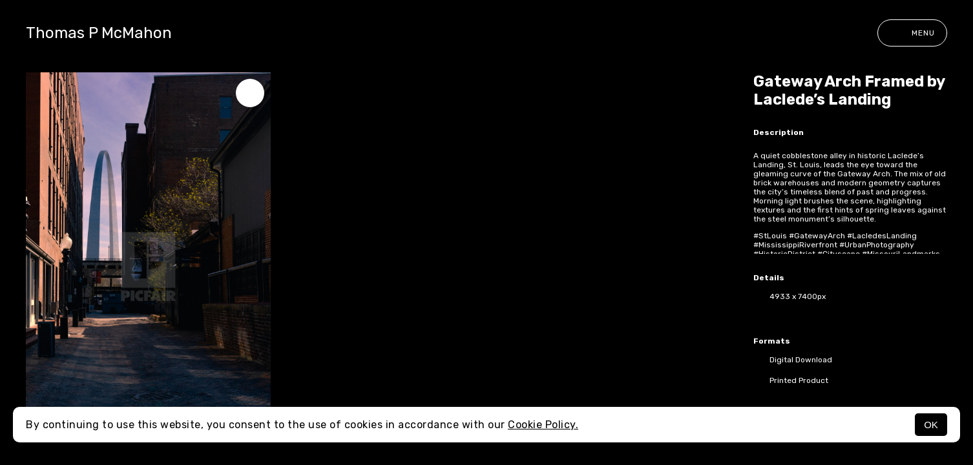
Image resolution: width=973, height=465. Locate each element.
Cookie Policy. (543, 424)
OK (931, 424)
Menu (912, 33)
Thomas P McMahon (99, 33)
